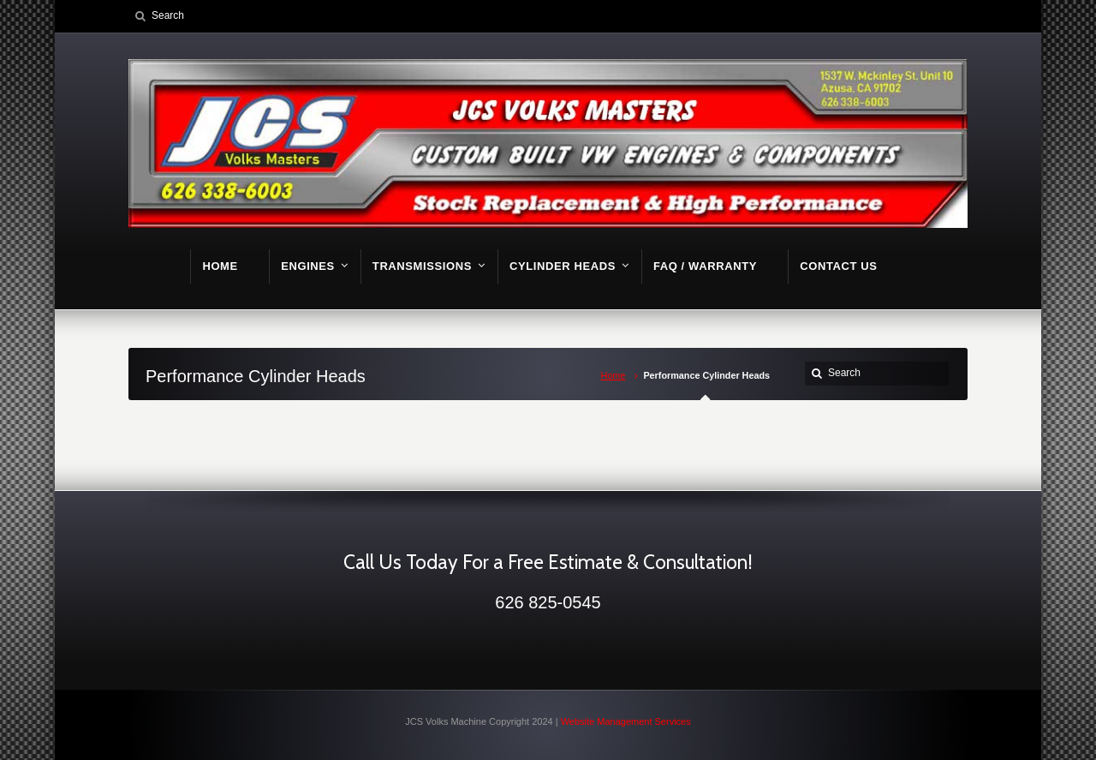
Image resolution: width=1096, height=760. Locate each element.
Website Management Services (626, 721)
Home (613, 375)
